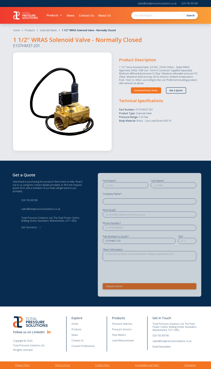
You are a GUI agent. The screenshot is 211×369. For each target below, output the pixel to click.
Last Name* (165, 180)
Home (16, 30)
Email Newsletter (161, 346)
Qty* (188, 236)
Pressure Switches (122, 323)
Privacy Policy (22, 365)
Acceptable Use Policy (147, 365)
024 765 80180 (189, 3)
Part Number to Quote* (123, 236)
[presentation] (133, 270)
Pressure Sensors (122, 329)
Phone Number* (119, 223)
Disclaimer (190, 365)
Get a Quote (176, 90)
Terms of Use (62, 365)
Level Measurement (123, 340)
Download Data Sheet (146, 90)
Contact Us (77, 340)
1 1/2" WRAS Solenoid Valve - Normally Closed (89, 30)
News (74, 334)
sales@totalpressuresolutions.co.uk (157, 3)
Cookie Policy (102, 365)
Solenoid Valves (48, 30)
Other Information (120, 249)
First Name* (117, 180)
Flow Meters (119, 334)
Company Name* (119, 194)
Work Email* (117, 210)
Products (30, 30)
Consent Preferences (83, 346)
